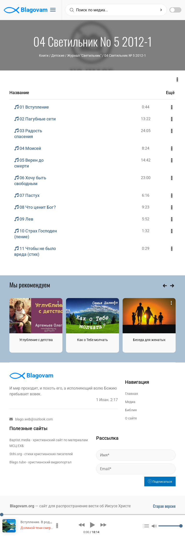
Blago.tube (17, 462)
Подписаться (160, 481)
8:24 (145, 148)
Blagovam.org (22, 506)
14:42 (146, 160)
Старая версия (164, 506)
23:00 (146, 177)
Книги (43, 55)
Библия (131, 410)
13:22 (146, 119)
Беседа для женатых (149, 340)
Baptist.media (19, 440)
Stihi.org (15, 454)
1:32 (145, 231)
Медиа (130, 402)
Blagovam (26, 10)
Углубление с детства (36, 340)
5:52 (145, 219)
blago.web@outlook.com (31, 419)
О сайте (131, 418)
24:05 (146, 130)
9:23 (145, 207)
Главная (131, 394)
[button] (81, 525)
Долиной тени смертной (39, 528)
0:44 (145, 107)
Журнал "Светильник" (84, 55)
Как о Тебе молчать (92, 340)
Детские (57, 55)
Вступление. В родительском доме (48, 522)
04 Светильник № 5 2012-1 (125, 55)
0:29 (145, 248)
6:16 (145, 195)
